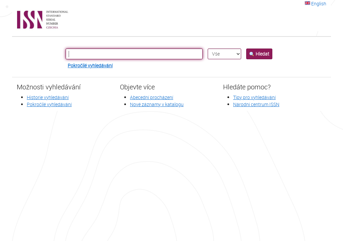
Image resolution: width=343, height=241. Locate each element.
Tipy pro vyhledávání (254, 97)
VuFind (28, 19)
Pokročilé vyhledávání (90, 65)
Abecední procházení (151, 97)
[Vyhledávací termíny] (134, 54)
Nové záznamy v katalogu (157, 104)
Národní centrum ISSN (256, 104)
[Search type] (224, 54)
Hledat (259, 54)
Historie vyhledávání (48, 97)
